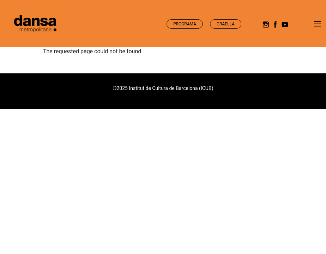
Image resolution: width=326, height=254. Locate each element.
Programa (184, 24)
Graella (226, 24)
